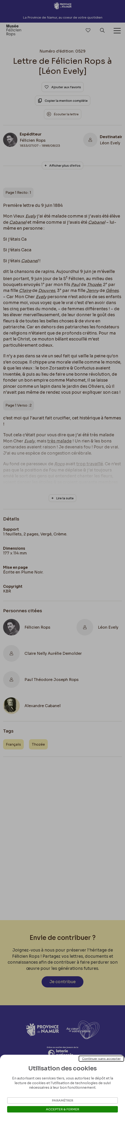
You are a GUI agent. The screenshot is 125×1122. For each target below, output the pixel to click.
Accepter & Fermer (62, 1109)
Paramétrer (62, 1100)
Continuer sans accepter (101, 1059)
